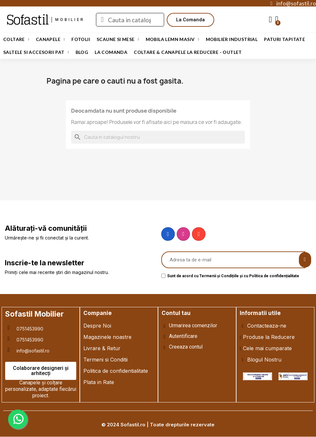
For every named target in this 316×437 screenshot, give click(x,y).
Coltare (16, 39)
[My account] (270, 19)
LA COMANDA (111, 52)
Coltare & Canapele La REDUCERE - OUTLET (188, 52)
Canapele (50, 39)
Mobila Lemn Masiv (172, 39)
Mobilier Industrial (232, 39)
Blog (82, 52)
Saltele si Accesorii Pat (36, 52)
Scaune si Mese (118, 39)
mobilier (70, 19)
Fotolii (80, 39)
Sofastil (27, 19)
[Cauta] (158, 137)
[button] (190, 20)
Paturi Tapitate (284, 39)
